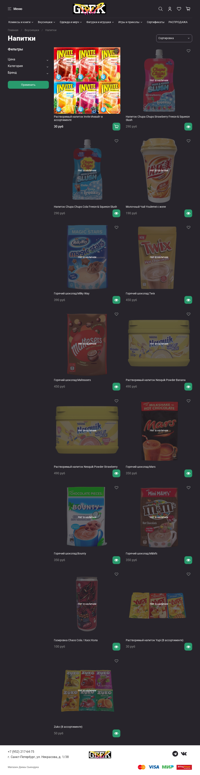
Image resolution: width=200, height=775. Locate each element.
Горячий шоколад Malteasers (72, 380)
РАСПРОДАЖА (178, 22)
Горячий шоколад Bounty (70, 553)
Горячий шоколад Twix (140, 293)
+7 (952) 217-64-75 (21, 752)
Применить (28, 84)
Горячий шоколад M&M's (141, 553)
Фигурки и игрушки (100, 22)
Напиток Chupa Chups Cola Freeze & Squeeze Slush (85, 206)
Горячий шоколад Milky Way (71, 293)
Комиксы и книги (21, 22)
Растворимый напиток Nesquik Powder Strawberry (86, 466)
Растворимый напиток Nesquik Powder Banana (156, 380)
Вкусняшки (47, 22)
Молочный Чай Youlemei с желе (146, 206)
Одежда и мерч (71, 22)
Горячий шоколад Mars (140, 466)
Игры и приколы (130, 22)
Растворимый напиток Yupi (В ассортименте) (154, 640)
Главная (13, 30)
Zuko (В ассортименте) (68, 726)
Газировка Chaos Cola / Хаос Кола (76, 640)
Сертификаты (155, 22)
